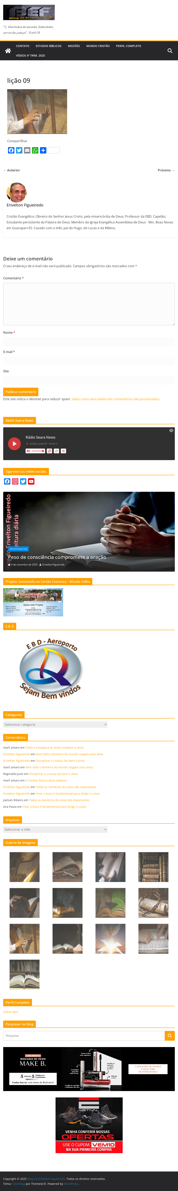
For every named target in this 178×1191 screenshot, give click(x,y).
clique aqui (10, 1012)
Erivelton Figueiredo (53, 564)
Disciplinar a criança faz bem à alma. (60, 761)
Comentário (13, 278)
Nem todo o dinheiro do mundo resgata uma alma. (70, 754)
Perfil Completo (128, 46)
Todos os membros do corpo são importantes (66, 787)
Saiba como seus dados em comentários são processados (115, 399)
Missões (74, 46)
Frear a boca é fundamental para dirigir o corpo (68, 793)
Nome (9, 332)
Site (6, 371)
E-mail (9, 352)
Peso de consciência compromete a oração (57, 557)
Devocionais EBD (18, 549)
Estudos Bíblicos (49, 46)
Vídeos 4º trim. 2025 (30, 55)
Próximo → (166, 170)
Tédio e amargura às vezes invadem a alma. (54, 747)
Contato (22, 46)
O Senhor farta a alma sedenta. (46, 780)
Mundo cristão (98, 46)
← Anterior (11, 170)
